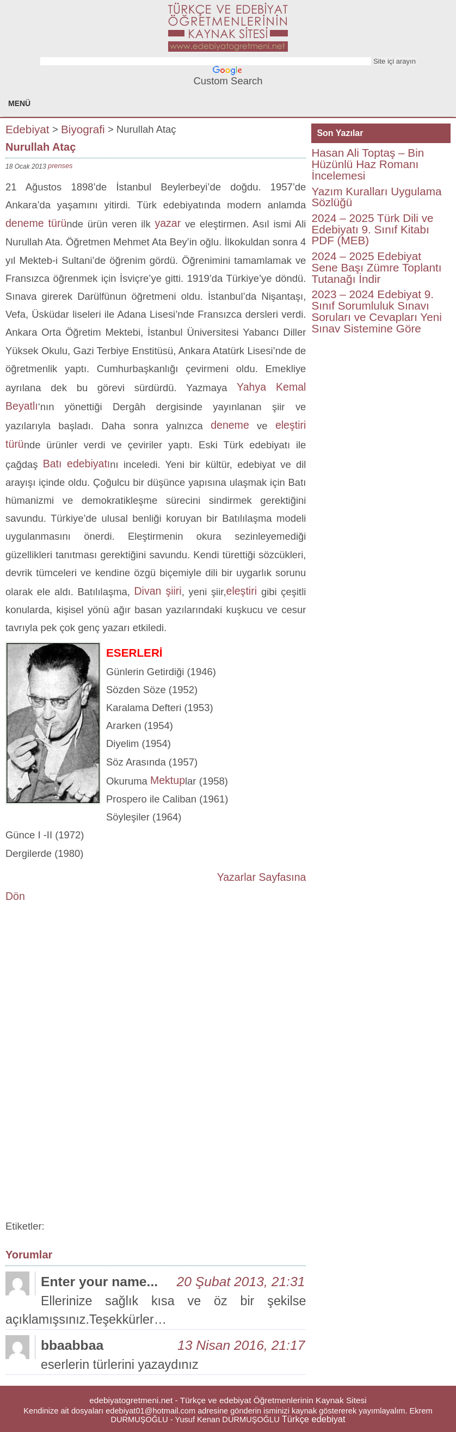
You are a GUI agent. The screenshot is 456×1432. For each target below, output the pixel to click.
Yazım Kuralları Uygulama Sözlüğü (376, 197)
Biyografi (83, 128)
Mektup (167, 780)
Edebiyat (27, 128)
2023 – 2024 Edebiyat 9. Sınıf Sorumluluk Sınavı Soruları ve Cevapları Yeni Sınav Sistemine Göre (376, 311)
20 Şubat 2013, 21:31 (241, 1281)
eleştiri (243, 591)
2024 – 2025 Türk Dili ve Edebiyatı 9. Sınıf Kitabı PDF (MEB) (372, 229)
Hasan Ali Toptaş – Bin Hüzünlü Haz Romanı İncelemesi (367, 163)
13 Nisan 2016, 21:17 (241, 1345)
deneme (230, 425)
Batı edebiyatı (76, 464)
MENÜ (19, 103)
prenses (60, 166)
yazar (168, 223)
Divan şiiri (158, 591)
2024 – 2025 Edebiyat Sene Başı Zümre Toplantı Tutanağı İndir (376, 267)
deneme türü (35, 223)
